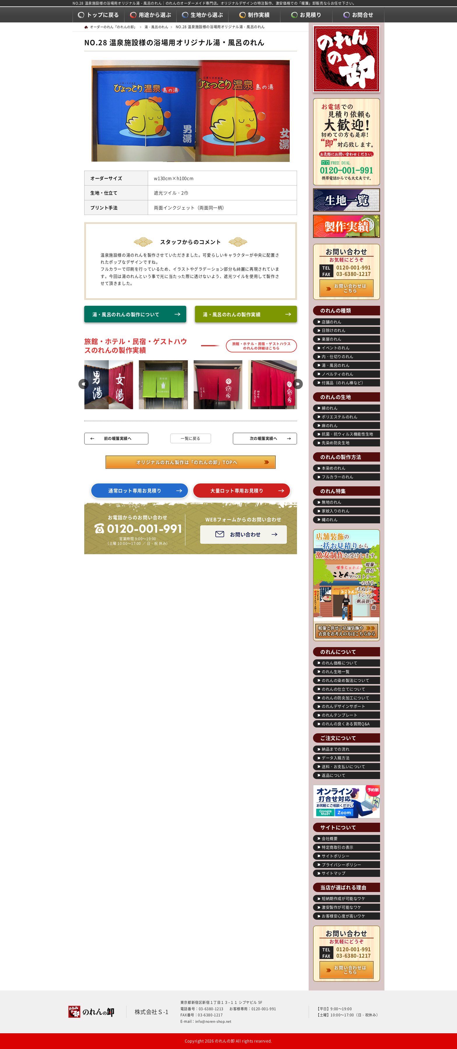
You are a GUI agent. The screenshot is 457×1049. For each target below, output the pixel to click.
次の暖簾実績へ (263, 439)
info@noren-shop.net (214, 1021)
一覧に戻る (191, 439)
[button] (81, 386)
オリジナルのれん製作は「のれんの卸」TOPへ (187, 463)
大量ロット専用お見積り (237, 493)
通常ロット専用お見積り (135, 493)
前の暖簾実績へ (117, 439)
